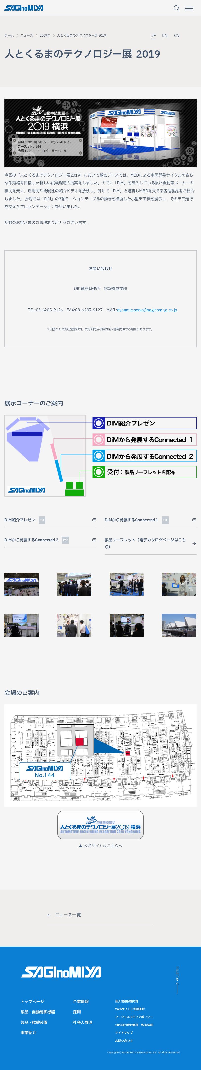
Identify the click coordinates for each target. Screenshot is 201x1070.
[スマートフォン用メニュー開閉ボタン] (189, 8)
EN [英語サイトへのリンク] (164, 36)
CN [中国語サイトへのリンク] (176, 36)
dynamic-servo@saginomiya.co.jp (147, 310)
